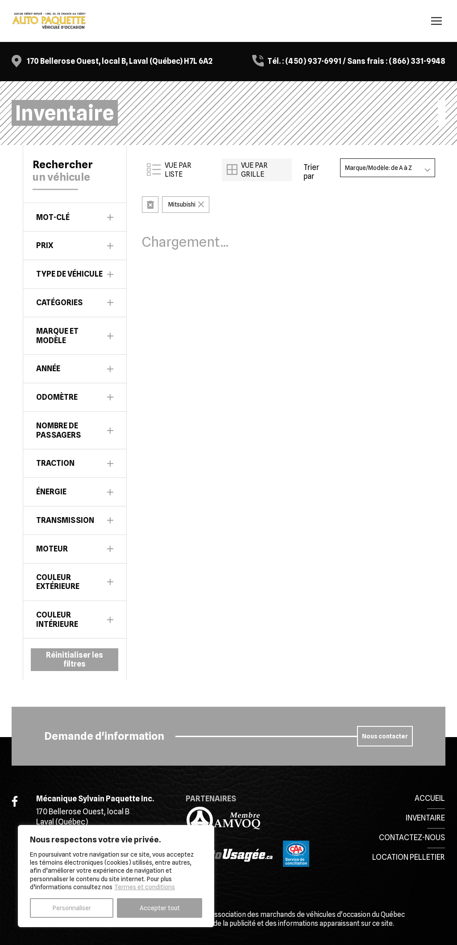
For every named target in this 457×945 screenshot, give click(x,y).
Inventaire (425, 817)
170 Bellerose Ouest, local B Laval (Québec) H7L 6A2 (82, 821)
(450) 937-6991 (313, 61)
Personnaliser (72, 908)
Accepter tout (160, 908)
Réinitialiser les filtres (74, 659)
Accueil (430, 798)
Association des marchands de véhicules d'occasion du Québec (307, 914)
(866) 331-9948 (417, 61)
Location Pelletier (408, 857)
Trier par (311, 172)
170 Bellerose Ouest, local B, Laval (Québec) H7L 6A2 (119, 61)
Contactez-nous (412, 837)
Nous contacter (385, 736)
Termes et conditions (144, 887)
